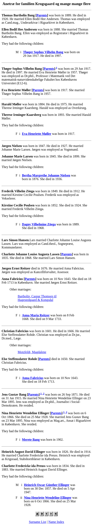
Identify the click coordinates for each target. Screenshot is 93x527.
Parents (42, 15)
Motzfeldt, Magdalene (32, 352)
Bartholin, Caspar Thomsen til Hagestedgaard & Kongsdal (37, 298)
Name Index (56, 522)
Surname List (37, 522)
